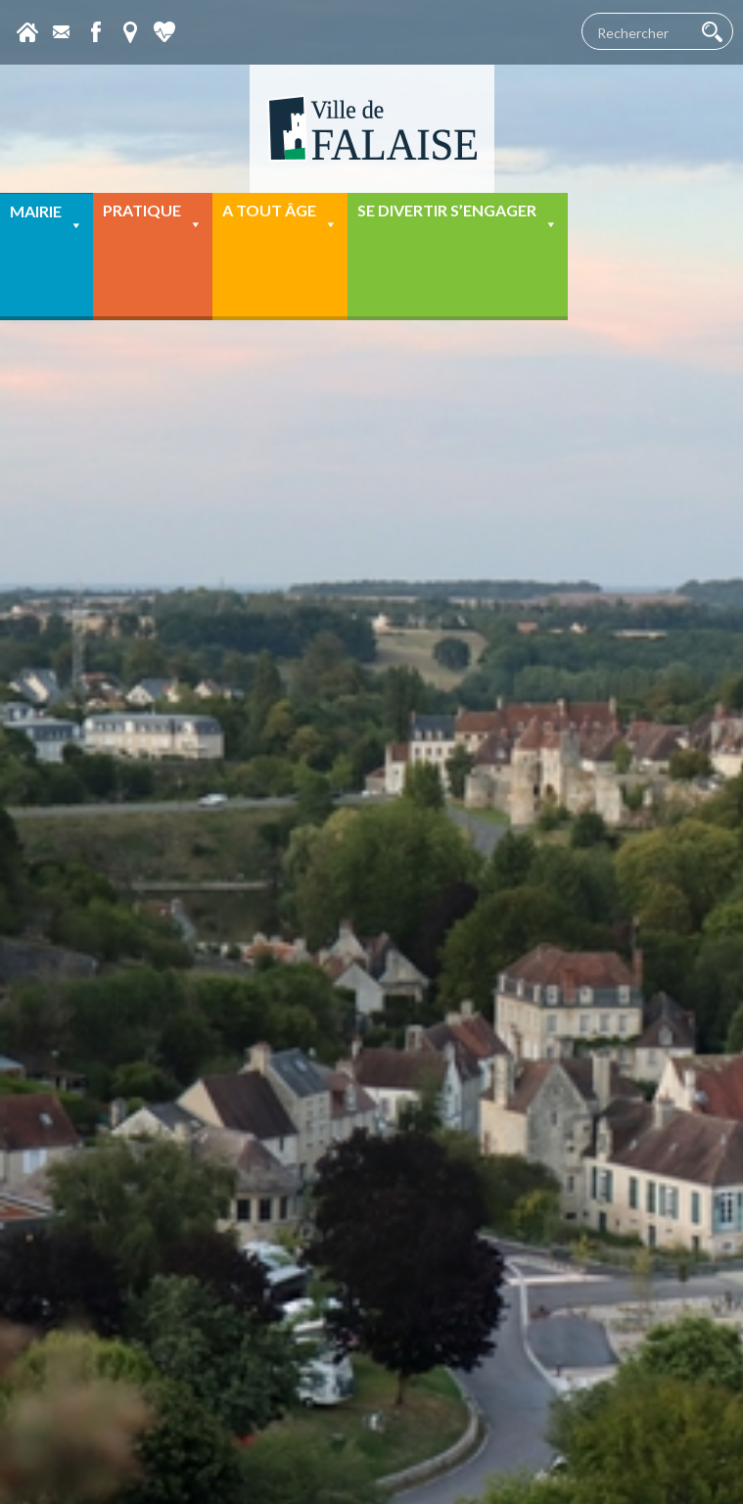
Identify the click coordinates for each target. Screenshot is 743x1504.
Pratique (153, 217)
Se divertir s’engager (457, 217)
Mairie (46, 218)
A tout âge (280, 217)
